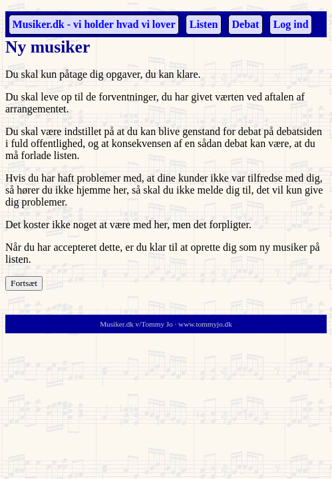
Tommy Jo (156, 324)
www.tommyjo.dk (205, 324)
